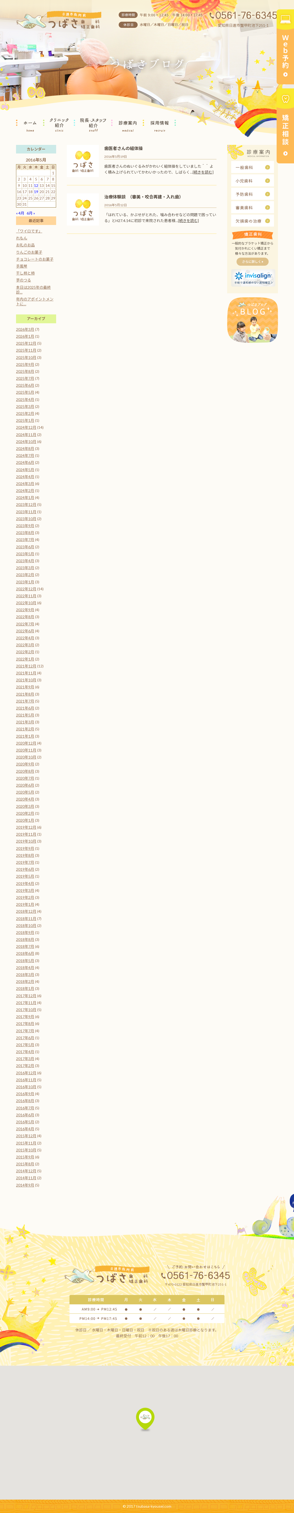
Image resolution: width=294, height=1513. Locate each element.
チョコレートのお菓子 (34, 259)
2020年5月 (25, 792)
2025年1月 (25, 420)
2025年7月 (25, 378)
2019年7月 (25, 862)
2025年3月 (25, 406)
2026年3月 (25, 329)
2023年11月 (26, 511)
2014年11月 (26, 1178)
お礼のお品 (25, 245)
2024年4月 (25, 476)
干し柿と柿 (25, 273)
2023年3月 (25, 567)
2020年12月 (26, 743)
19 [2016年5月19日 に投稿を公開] (36, 191)
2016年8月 (25, 1100)
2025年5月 (25, 392)
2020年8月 (25, 771)
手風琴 (21, 266)
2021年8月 (25, 694)
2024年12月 (26, 427)
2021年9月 (25, 687)
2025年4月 (25, 399)
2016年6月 (25, 1115)
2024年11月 (26, 434)
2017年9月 (25, 1016)
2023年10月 (26, 518)
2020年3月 (25, 806)
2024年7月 (25, 455)
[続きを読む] (203, 172)
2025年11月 (26, 350)
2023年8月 (25, 532)
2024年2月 (25, 490)
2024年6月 (25, 462)
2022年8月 (25, 616)
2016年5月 (25, 1122)
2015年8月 (25, 1164)
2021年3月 (25, 722)
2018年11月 (26, 918)
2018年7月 (25, 946)
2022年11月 (26, 596)
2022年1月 (25, 659)
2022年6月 (25, 631)
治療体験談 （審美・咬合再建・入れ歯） (143, 196)
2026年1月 (25, 336)
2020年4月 (25, 799)
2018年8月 (25, 939)
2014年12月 (26, 1171)
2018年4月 (25, 967)
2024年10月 (26, 441)
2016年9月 (25, 1093)
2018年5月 (25, 960)
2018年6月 (25, 953)
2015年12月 (26, 1135)
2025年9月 (25, 364)
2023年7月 (25, 539)
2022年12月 (26, 589)
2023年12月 (26, 504)
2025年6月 (25, 385)
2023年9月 (25, 525)
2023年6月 (25, 547)
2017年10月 (26, 1009)
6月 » (31, 213)
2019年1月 (25, 904)
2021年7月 (25, 701)
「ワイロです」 (29, 231)
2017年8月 (25, 1023)
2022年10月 (26, 602)
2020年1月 (25, 820)
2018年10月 (26, 925)
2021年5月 (25, 715)
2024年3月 (25, 483)
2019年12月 (26, 827)
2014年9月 (25, 1185)
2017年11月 (26, 1002)
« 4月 (20, 213)
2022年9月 (25, 609)
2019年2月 (25, 897)
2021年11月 (26, 673)
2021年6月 (25, 708)
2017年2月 (25, 1065)
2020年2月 (25, 813)
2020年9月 (25, 764)
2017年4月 (25, 1051)
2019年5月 (25, 876)
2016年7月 (25, 1108)
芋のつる (23, 280)
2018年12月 (26, 911)
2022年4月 (25, 638)
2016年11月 (26, 1080)
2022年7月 (25, 624)
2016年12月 (26, 1073)
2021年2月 (25, 729)
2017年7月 (25, 1030)
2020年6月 (25, 785)
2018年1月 (25, 988)
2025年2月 (25, 413)
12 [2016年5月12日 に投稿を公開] (36, 185)
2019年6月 (25, 869)
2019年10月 (26, 841)
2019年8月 (25, 855)
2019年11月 (26, 834)
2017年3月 (25, 1058)
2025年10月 (26, 357)
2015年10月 (26, 1150)
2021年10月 (26, 680)
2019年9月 (25, 848)
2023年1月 (25, 582)
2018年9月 (25, 932)
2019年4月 (25, 883)
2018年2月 (25, 981)
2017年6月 (25, 1037)
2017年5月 (25, 1044)
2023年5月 (25, 553)
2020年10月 (26, 757)
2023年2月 (25, 574)
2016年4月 (25, 1129)
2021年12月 (26, 666)
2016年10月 (26, 1086)
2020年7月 (25, 778)
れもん (21, 238)
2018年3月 (25, 974)
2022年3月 (25, 645)
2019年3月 (25, 890)
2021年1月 (25, 736)
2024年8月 (25, 448)
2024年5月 (25, 469)
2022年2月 (25, 651)
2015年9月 (25, 1157)
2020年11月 (26, 750)
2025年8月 (25, 371)
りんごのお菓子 (29, 252)
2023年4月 (25, 560)
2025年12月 (26, 343)
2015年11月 (26, 1143)
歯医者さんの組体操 (123, 148)
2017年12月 (26, 995)
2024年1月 (25, 497)
